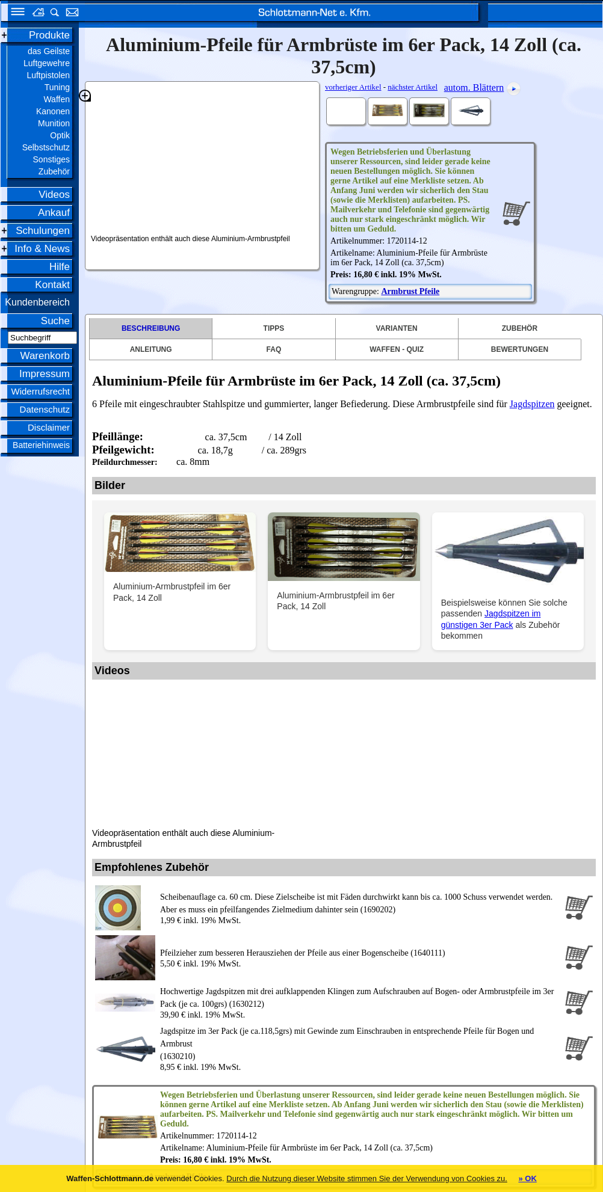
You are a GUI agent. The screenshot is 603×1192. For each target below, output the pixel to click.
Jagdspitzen (532, 404)
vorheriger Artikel (353, 86)
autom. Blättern (474, 87)
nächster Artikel (413, 86)
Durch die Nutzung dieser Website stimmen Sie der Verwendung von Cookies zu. (366, 1178)
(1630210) (360, 1043)
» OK (527, 1178)
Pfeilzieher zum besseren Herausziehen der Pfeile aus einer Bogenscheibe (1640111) (302, 952)
